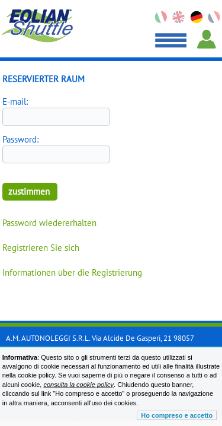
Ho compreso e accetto (177, 415)
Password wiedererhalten (49, 222)
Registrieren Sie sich (40, 247)
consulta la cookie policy (78, 384)
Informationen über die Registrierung (72, 272)
